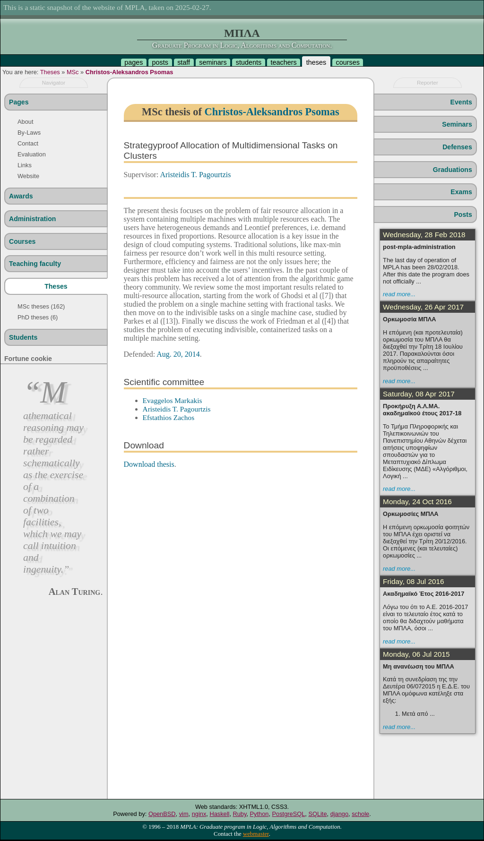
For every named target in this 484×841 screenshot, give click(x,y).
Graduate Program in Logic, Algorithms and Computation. (242, 45)
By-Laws (29, 132)
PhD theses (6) (37, 317)
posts (160, 62)
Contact (27, 143)
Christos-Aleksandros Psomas (129, 72)
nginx (199, 813)
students (248, 62)
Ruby (240, 813)
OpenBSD (162, 813)
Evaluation (31, 154)
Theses (50, 72)
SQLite (317, 813)
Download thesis (149, 464)
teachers (283, 62)
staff (183, 62)
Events (461, 102)
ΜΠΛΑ (242, 33)
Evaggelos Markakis (172, 400)
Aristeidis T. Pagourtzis (195, 175)
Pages (18, 102)
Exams (461, 192)
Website (28, 176)
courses (347, 62)
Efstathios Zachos (169, 417)
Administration (32, 219)
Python (259, 813)
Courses (22, 241)
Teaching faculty (35, 263)
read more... (399, 294)
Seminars (457, 124)
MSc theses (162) (41, 306)
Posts (463, 214)
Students (23, 337)
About (25, 121)
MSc (73, 72)
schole (360, 813)
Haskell (219, 813)
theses (316, 62)
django (339, 813)
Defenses (457, 147)
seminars (212, 62)
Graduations (452, 169)
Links (24, 165)
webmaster (256, 834)
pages (133, 62)
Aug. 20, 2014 (178, 354)
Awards (21, 196)
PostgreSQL (288, 813)
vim (184, 813)
